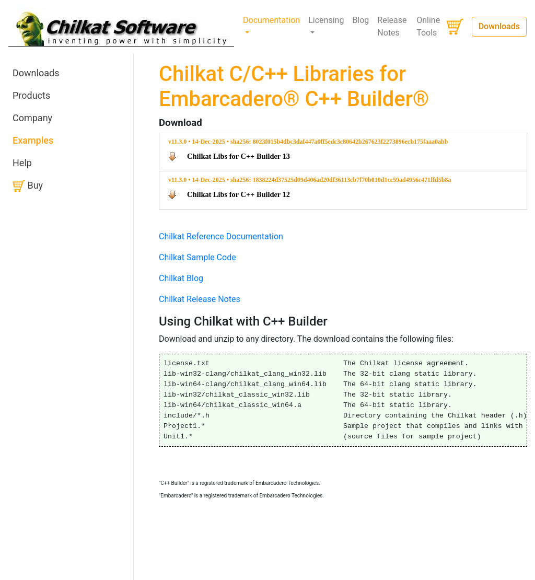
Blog (360, 20)
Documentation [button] (271, 20)
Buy (28, 186)
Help (22, 162)
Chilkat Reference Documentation (221, 236)
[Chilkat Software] (121, 26)
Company (32, 117)
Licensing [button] (326, 20)
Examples (33, 140)
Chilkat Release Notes (199, 299)
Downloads (499, 26)
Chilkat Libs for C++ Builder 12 (238, 194)
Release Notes (391, 26)
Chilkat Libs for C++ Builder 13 (238, 156)
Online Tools (428, 26)
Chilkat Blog (181, 278)
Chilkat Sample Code (197, 257)
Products (31, 95)
